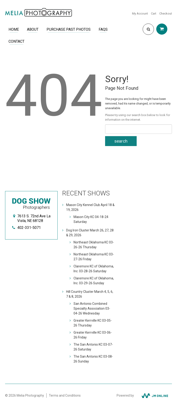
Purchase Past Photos (69, 29)
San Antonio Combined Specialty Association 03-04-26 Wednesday (92, 308)
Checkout (165, 13)
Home (14, 29)
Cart (153, 13)
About (32, 29)
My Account (140, 13)
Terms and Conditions (65, 395)
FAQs (103, 29)
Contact (16, 41)
